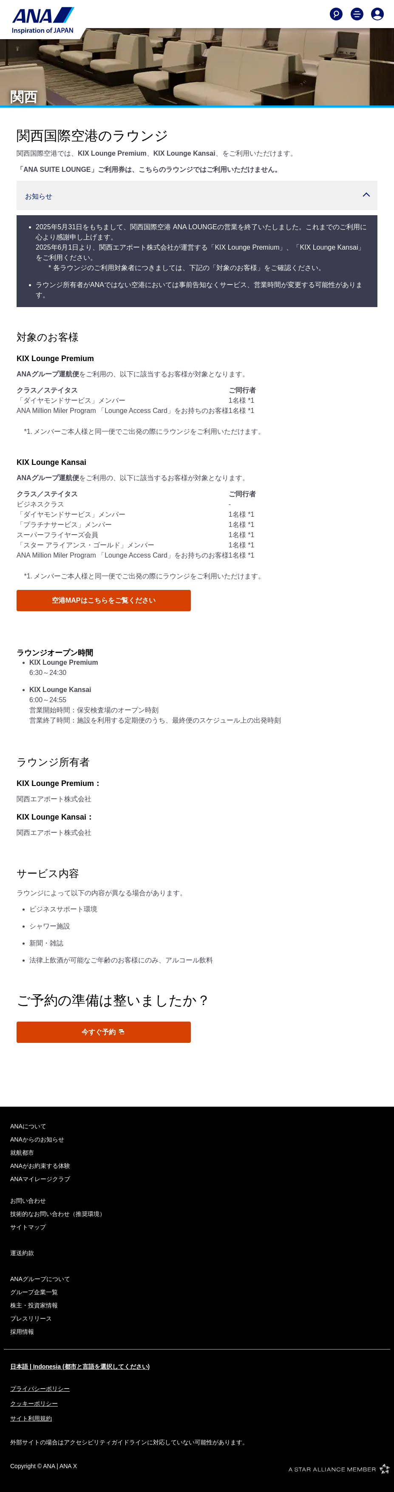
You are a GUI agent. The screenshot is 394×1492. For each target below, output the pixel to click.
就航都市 (22, 1152)
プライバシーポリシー (40, 1388)
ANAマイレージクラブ (40, 1179)
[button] (197, 195)
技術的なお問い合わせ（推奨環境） (57, 1213)
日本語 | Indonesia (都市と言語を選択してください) (80, 1366)
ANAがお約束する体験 (40, 1165)
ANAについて (28, 1126)
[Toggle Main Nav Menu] (357, 14)
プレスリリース (31, 1318)
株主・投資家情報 (34, 1305)
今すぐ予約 (103, 1032)
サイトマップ (28, 1227)
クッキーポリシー (34, 1403)
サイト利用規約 (31, 1418)
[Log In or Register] (377, 14)
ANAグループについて (40, 1279)
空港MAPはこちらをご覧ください (104, 600)
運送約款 (22, 1253)
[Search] (336, 14)
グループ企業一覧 (34, 1292)
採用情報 (22, 1331)
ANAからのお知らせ (37, 1139)
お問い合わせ (28, 1200)
